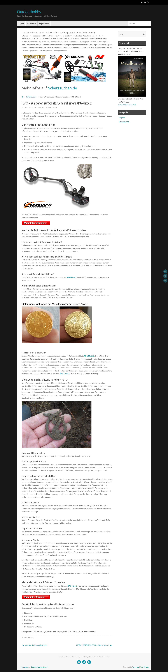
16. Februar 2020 (38, 107)
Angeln (122, 118)
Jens (26, 107)
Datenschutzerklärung (39, 667)
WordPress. (144, 667)
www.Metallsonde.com (127, 105)
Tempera (135, 667)
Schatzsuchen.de (62, 88)
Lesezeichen (28, 637)
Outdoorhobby (29, 11)
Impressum (25, 667)
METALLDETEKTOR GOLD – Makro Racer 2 (94, 645)
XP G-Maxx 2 (71, 277)
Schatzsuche (31, 97)
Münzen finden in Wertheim (35, 645)
